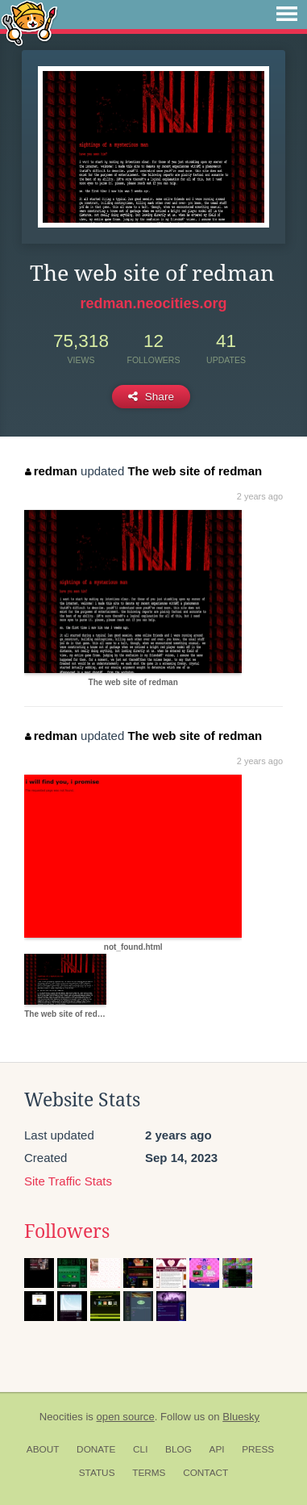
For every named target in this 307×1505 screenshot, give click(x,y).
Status (97, 1472)
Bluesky (240, 1417)
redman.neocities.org (153, 303)
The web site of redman (194, 471)
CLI (140, 1449)
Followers (67, 1231)
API (217, 1449)
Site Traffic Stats (68, 1181)
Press (258, 1449)
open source (126, 1417)
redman (51, 471)
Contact (205, 1472)
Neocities (61, 1417)
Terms (148, 1472)
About (43, 1449)
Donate (96, 1449)
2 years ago (260, 496)
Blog (178, 1449)
